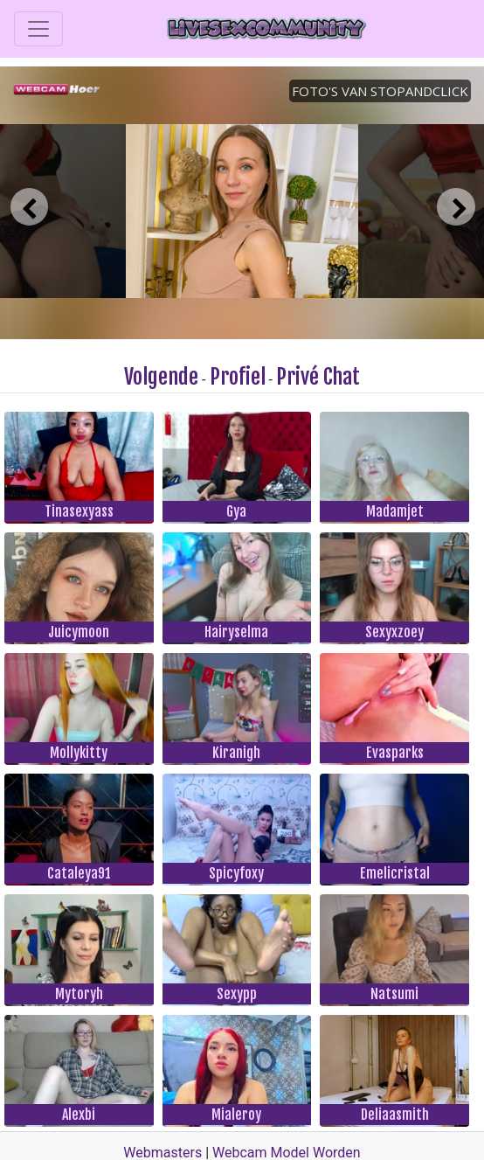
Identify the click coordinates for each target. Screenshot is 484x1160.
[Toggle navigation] (38, 28)
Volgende (161, 377)
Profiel (238, 377)
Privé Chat (318, 377)
